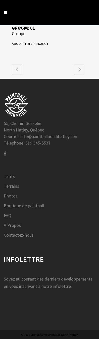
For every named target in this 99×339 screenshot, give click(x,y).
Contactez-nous (19, 235)
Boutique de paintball (24, 206)
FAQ (7, 215)
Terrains (11, 186)
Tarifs (9, 176)
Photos (11, 196)
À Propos (12, 225)
